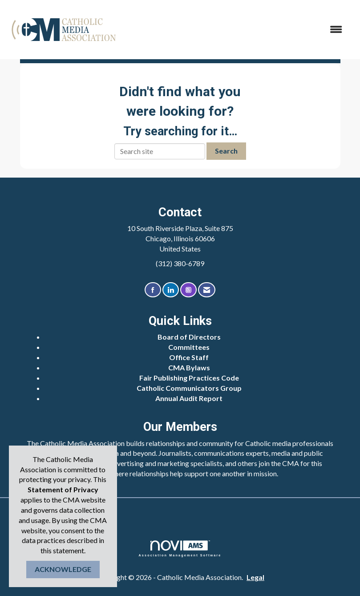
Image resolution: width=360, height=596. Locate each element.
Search (226, 150)
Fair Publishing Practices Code (189, 377)
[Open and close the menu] (236, 29)
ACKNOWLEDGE (63, 569)
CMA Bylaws (189, 367)
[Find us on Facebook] (153, 290)
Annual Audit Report (188, 398)
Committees (189, 347)
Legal (255, 577)
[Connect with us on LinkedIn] (170, 290)
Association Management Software (180, 548)
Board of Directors (189, 336)
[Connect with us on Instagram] (188, 290)
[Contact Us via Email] (206, 290)
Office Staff (189, 357)
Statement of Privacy (63, 489)
